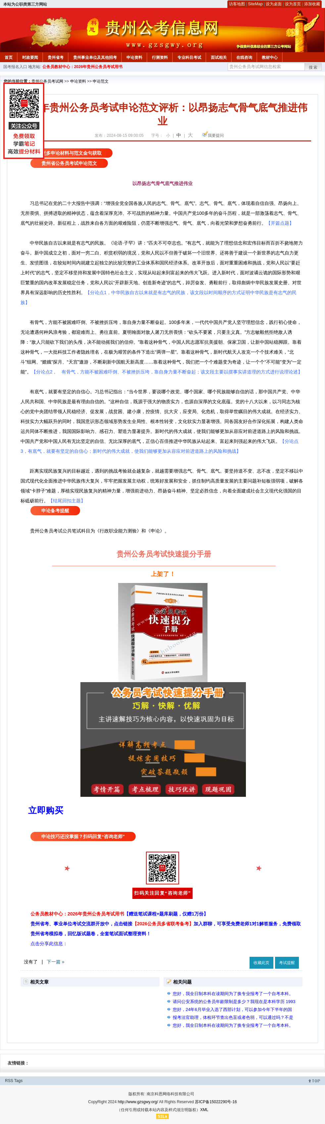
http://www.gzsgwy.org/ (138, 1102)
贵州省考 (56, 57)
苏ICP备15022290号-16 (216, 1102)
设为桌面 (274, 4)
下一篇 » (56, 961)
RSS (9, 1080)
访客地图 (237, 4)
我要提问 (216, 135)
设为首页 (293, 4)
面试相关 (219, 57)
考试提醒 (287, 962)
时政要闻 (30, 57)
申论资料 (134, 57)
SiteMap (255, 4)
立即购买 (45, 810)
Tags (18, 1080)
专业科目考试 (189, 57)
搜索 (313, 67)
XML (204, 1109)
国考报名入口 (15, 66)
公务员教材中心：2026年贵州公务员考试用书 (82, 66)
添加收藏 (312, 4)
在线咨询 (244, 57)
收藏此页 (261, 962)
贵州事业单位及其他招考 (95, 57)
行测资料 (160, 57)
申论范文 (101, 81)
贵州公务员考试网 (47, 81)
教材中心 (270, 57)
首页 (9, 57)
